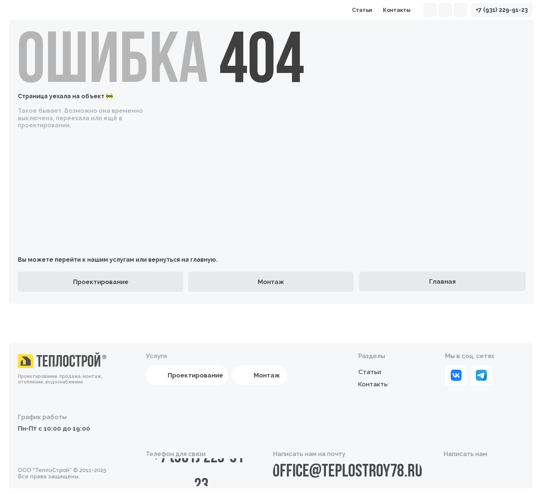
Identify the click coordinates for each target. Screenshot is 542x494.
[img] (460, 10)
